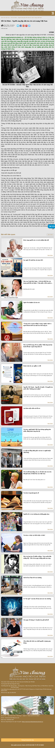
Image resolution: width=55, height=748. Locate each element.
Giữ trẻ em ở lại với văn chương (32, 577)
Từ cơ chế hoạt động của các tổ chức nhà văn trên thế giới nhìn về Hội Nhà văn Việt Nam (37, 472)
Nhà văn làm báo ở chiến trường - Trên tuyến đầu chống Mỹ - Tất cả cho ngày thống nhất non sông (37, 557)
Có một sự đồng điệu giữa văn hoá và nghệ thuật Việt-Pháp (37, 451)
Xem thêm (50, 234)
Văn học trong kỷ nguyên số (31, 493)
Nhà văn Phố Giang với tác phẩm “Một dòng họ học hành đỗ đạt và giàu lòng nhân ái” (37, 345)
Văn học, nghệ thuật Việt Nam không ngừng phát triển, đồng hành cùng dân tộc (37, 430)
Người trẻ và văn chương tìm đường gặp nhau (36, 514)
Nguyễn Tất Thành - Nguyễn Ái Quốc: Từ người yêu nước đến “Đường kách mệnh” (38, 388)
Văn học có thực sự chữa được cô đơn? (34, 535)
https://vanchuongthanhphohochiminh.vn (32, 721)
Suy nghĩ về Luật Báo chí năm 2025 (33, 260)
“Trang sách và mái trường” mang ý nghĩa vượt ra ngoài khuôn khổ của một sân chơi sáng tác (37, 324)
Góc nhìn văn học (5, 17)
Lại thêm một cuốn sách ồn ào (31, 408)
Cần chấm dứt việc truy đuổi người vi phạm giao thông (37, 642)
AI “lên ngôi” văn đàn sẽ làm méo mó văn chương (37, 598)
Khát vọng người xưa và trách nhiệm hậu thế (36, 240)
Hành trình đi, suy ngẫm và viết (32, 366)
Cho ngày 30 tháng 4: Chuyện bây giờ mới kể (36, 620)
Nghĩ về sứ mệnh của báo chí (31, 302)
